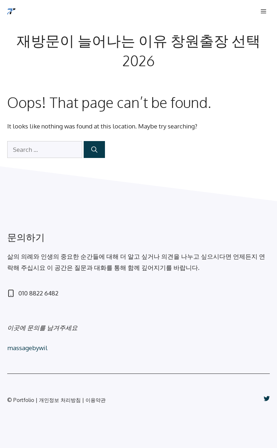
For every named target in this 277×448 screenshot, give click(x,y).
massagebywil (27, 348)
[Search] (94, 149)
